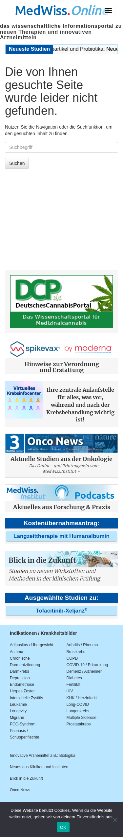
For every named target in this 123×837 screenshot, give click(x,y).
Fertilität (74, 684)
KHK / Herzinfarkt (82, 698)
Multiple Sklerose (81, 717)
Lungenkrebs (78, 711)
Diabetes (74, 678)
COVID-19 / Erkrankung (87, 665)
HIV (70, 691)
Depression (20, 678)
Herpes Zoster (22, 691)
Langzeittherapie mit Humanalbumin (61, 536)
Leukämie (18, 704)
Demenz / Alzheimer (84, 671)
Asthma (16, 652)
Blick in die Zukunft (26, 778)
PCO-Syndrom (22, 724)
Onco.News (20, 790)
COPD (72, 658)
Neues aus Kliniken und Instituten (39, 767)
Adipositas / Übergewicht (31, 645)
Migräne (17, 717)
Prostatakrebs (79, 724)
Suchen (17, 163)
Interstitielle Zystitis (26, 698)
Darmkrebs (19, 671)
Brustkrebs (76, 652)
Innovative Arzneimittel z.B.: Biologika (42, 755)
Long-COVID (78, 704)
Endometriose (22, 684)
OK (63, 827)
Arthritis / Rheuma (82, 645)
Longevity (18, 711)
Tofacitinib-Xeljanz (61, 611)
